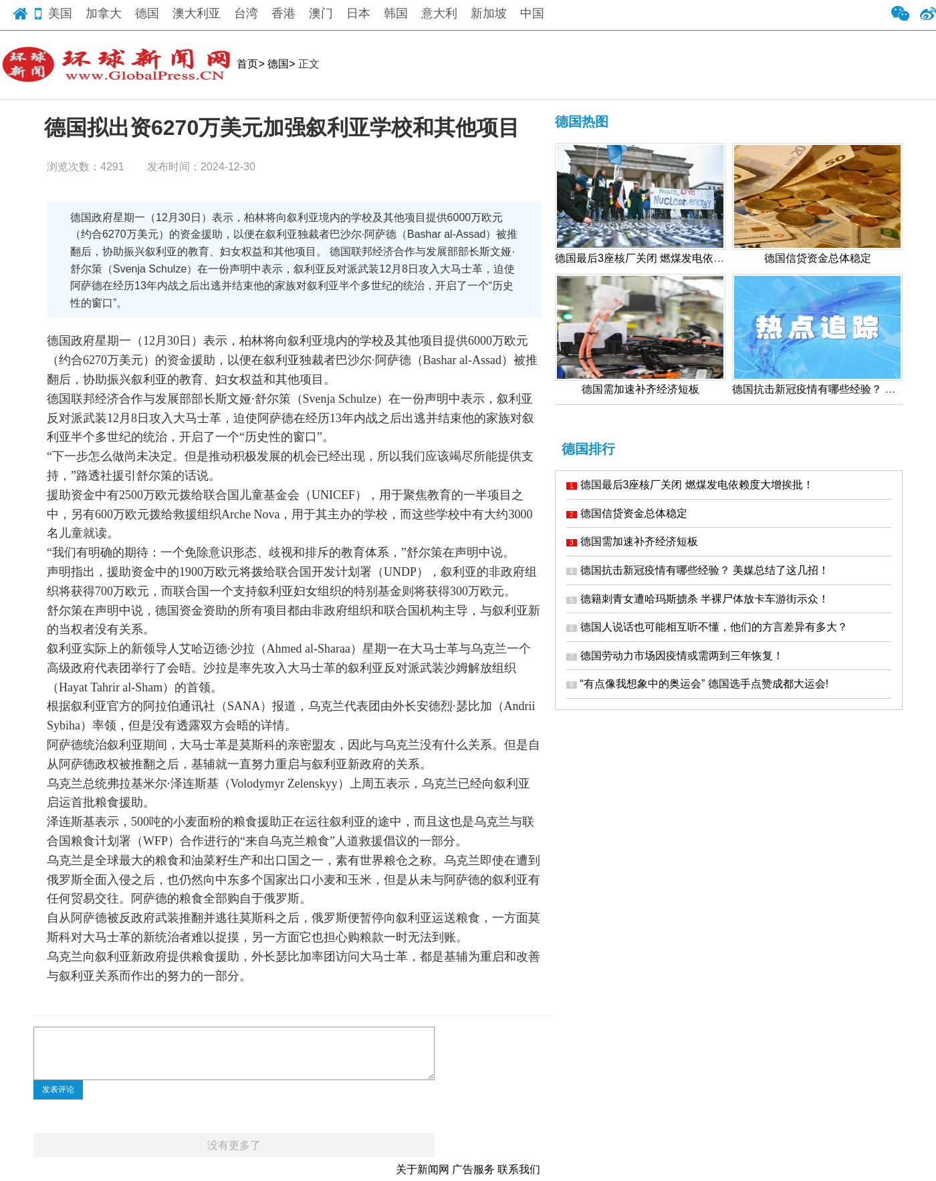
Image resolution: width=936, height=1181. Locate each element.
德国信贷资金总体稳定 (626, 513)
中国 (532, 13)
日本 (358, 13)
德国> (281, 63)
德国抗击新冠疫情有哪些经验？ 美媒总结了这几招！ (697, 570)
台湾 (246, 13)
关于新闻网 (422, 1169)
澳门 (321, 13)
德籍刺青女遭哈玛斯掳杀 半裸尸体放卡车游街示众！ (697, 599)
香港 (283, 13)
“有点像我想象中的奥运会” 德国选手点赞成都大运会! (697, 683)
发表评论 (58, 1089)
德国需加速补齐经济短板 (632, 541)
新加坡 (489, 13)
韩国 (396, 13)
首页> (250, 63)
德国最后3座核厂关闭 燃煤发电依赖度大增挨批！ (690, 484)
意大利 (439, 13)
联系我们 (518, 1169)
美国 (60, 13)
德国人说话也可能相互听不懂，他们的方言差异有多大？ (707, 627)
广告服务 (473, 1169)
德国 (147, 13)
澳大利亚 (196, 13)
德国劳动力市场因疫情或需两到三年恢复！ (675, 655)
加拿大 (104, 13)
